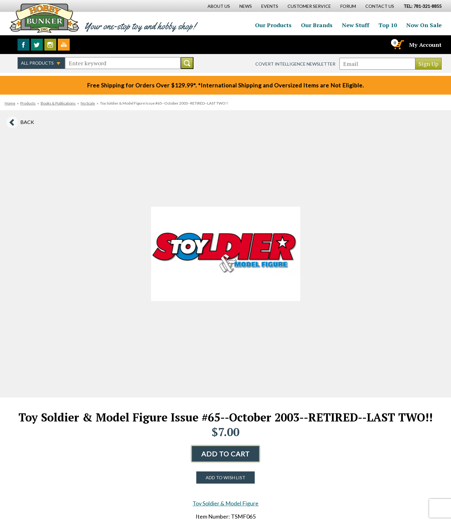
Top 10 (387, 25)
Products (28, 103)
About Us (219, 6)
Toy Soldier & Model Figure (225, 503)
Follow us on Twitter (37, 45)
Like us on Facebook (23, 45)
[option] (225, 253)
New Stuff (355, 25)
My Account (425, 44)
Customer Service (309, 6)
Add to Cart (225, 454)
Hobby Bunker (44, 17)
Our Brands (317, 25)
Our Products (273, 25)
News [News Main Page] (245, 6)
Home (10, 103)
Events (269, 6)
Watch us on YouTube (64, 45)
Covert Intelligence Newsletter (295, 63)
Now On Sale (424, 25)
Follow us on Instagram (50, 45)
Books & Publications (58, 103)
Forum (348, 6)
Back (27, 122)
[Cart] (398, 44)
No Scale (88, 103)
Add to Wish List (225, 477)
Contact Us (379, 6)
